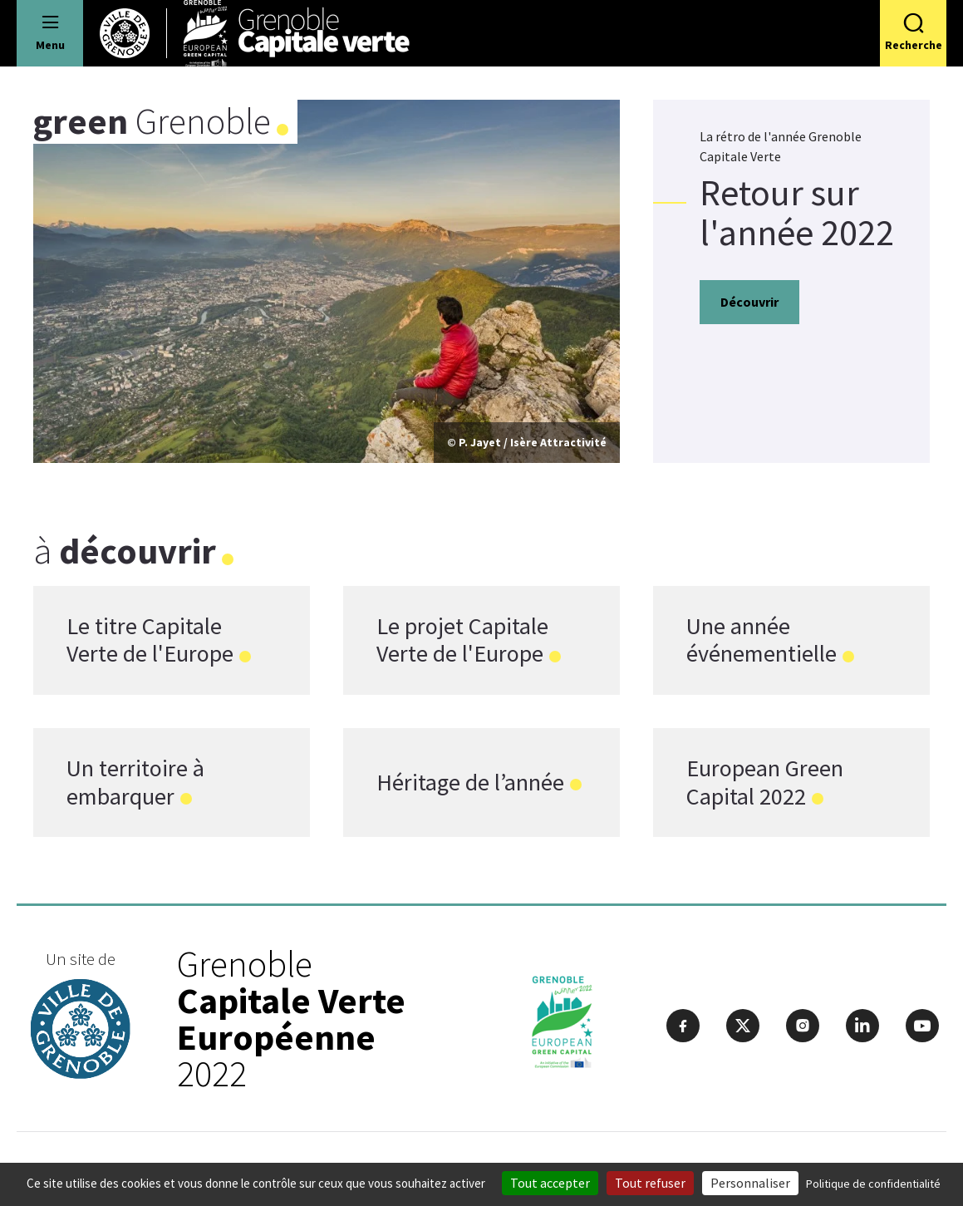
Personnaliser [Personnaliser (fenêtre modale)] (750, 1182)
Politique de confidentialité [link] (873, 1183)
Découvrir (749, 301)
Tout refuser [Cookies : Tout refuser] (650, 1182)
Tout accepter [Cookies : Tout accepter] (550, 1182)
